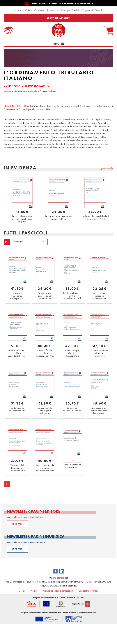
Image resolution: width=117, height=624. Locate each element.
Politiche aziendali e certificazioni (58, 590)
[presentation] (103, 169)
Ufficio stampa (52, 10)
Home (18, 10)
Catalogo (65, 10)
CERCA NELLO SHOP (58, 17)
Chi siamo (39, 10)
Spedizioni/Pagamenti (82, 10)
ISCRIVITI (17, 524)
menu (58, 43)
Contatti (98, 10)
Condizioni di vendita (88, 590)
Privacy (34, 590)
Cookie (22, 590)
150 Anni (27, 10)
